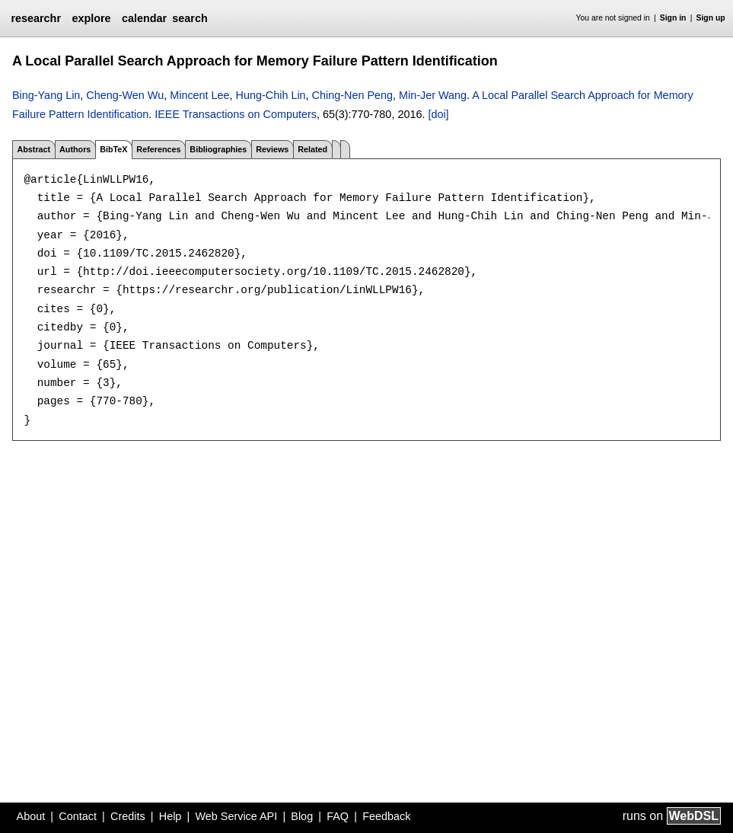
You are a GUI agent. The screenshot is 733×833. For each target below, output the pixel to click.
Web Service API (236, 816)
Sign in (673, 18)
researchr (36, 18)
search (189, 18)
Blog (302, 816)
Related (312, 149)
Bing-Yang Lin (46, 95)
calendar (144, 18)
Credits (127, 816)
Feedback (386, 816)
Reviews (272, 149)
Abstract (33, 149)
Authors (75, 149)
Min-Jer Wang (433, 95)
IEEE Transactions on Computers (236, 114)
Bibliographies (218, 149)
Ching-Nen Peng (352, 95)
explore (91, 18)
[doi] (438, 114)
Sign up (710, 18)
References (158, 149)
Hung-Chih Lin (271, 95)
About (31, 816)
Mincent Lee (199, 95)
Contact (78, 816)
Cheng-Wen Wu (125, 95)
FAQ (338, 816)
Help (170, 816)
